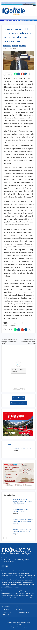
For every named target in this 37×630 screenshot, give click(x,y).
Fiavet (5, 325)
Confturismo (19, 322)
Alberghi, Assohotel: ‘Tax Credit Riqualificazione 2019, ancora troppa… (22, 531)
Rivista (19, 609)
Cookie (16, 627)
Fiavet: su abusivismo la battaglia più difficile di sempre (9, 342)
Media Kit (5, 615)
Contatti (6, 609)
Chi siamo (6, 607)
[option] (18, 3)
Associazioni (7, 45)
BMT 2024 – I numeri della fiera (22, 448)
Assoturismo (11, 322)
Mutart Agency (23, 627)
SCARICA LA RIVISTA (18, 389)
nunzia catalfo (13, 325)
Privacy (12, 627)
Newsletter (6, 612)
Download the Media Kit (18, 403)
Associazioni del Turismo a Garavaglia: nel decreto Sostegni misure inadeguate (22, 501)
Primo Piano (22, 45)
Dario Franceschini (28, 322)
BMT (17, 607)
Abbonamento (23, 612)
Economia (15, 45)
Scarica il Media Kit (18, 398)
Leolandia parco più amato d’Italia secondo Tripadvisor (28, 342)
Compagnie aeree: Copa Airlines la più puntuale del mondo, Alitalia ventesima (23, 521)
